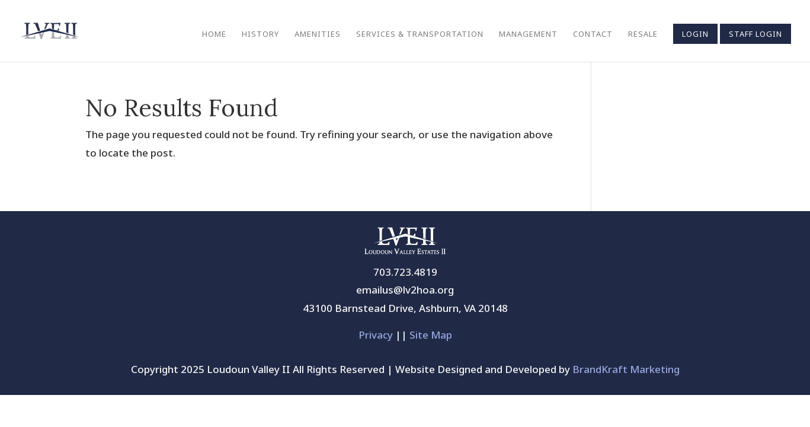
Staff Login (755, 33)
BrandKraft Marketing (626, 369)
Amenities (317, 34)
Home (214, 34)
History (260, 34)
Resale (643, 34)
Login (695, 33)
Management (528, 34)
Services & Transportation (420, 34)
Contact (593, 34)
